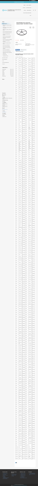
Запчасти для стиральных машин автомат (7, 25)
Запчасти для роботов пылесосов (7, 32)
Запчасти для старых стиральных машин (7, 29)
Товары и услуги (4, 23)
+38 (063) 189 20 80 (22, 474)
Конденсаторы (5, 54)
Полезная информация (5, 62)
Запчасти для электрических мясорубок (6, 37)
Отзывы (25, 10)
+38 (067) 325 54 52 (22, 473)
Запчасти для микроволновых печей (7, 43)
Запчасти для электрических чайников (6, 48)
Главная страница (5, 473)
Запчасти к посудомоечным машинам (6, 34)
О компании (4, 474)
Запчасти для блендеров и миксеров (6, 41)
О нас (30, 15)
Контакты (24, 7)
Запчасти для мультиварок (6, 46)
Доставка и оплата (28, 7)
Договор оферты (29, 10)
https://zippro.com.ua (4, 109)
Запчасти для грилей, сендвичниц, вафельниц (7, 53)
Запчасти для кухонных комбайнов (7, 39)
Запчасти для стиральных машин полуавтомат (7, 27)
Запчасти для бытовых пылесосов (7, 31)
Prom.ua (22, 484)
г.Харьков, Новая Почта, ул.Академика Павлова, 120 (32, 474)
